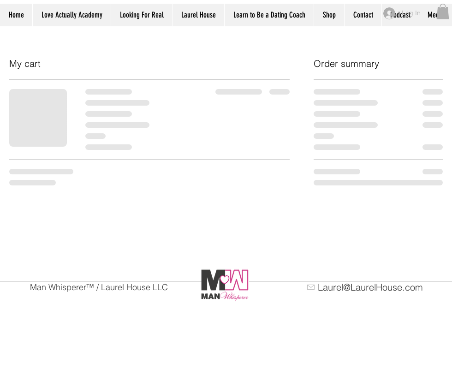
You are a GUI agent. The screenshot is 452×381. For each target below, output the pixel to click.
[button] (442, 11)
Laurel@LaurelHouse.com (370, 287)
